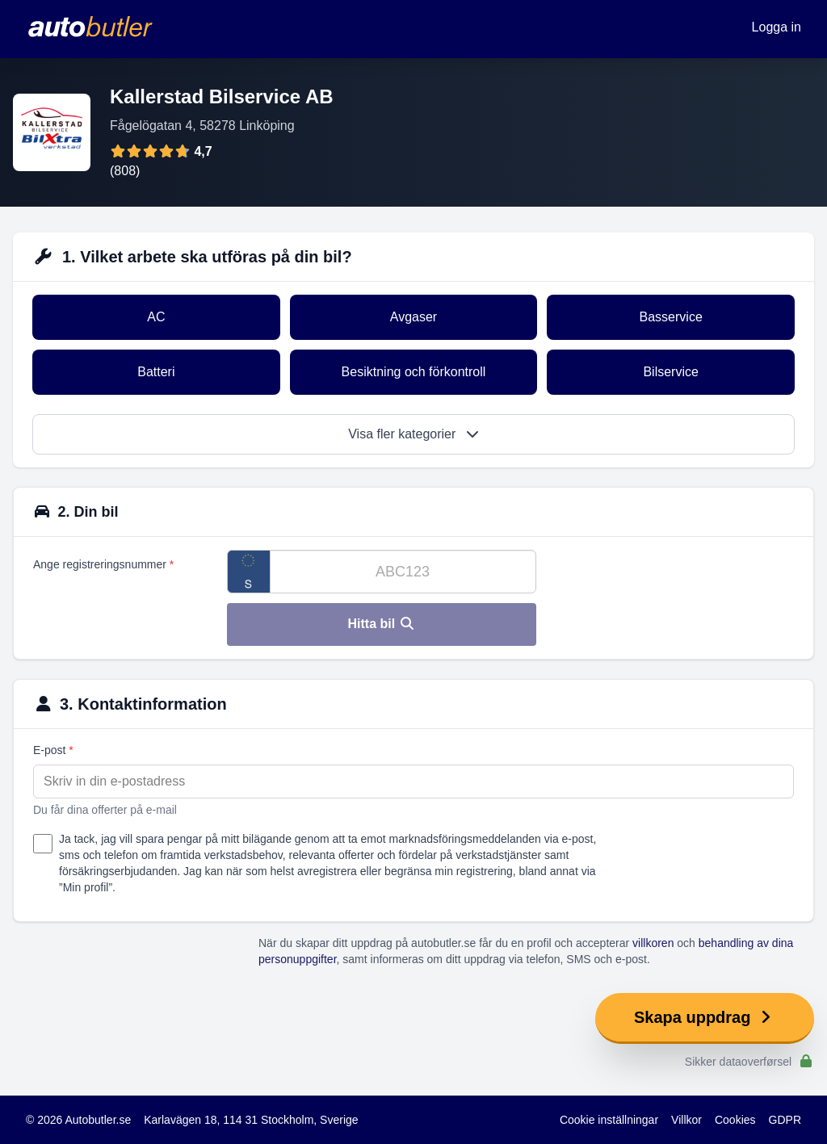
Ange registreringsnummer (103, 564)
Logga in (776, 27)
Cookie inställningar (609, 1119)
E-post (53, 750)
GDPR (785, 1119)
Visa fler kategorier (413, 434)
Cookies (735, 1119)
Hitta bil (381, 624)
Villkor (686, 1119)
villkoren (653, 943)
